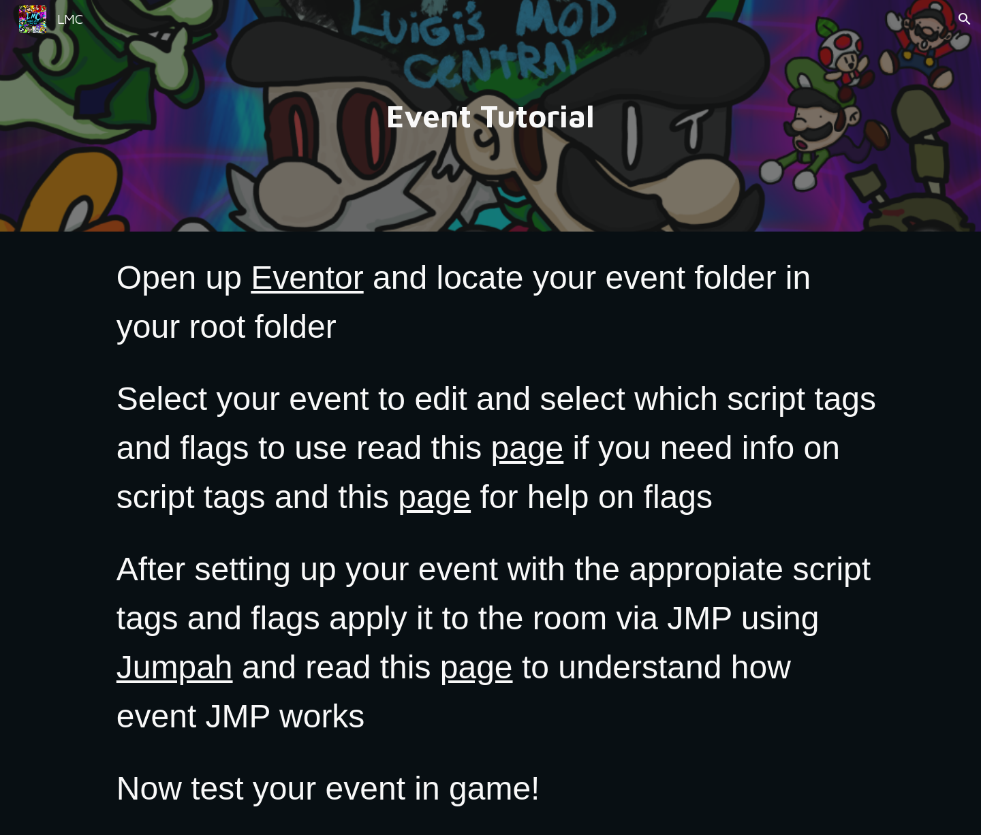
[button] (964, 19)
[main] (490, 116)
